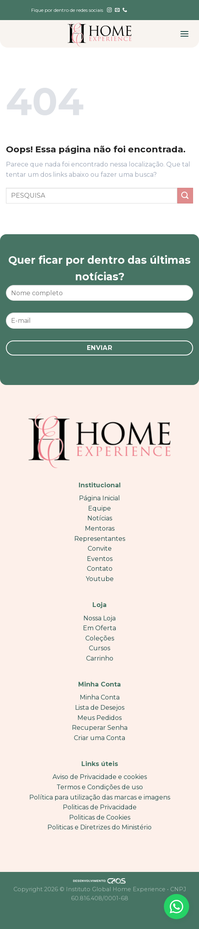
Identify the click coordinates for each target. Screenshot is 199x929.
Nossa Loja (99, 618)
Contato (100, 568)
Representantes (99, 538)
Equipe (99, 508)
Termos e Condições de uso (99, 787)
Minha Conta (100, 697)
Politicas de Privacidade (100, 807)
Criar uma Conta (99, 738)
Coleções (99, 638)
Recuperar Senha (100, 727)
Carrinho (99, 658)
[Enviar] (185, 195)
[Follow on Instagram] (109, 10)
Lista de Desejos (99, 707)
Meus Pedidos (99, 718)
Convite (100, 548)
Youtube (100, 579)
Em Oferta (99, 628)
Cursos (99, 648)
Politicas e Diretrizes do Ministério (99, 827)
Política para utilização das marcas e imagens (99, 797)
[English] (150, 10)
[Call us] (124, 10)
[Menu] (184, 33)
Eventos (100, 559)
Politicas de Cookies (99, 817)
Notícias (99, 518)
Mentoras (100, 528)
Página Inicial (99, 498)
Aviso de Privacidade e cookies (100, 777)
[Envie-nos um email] (117, 10)
